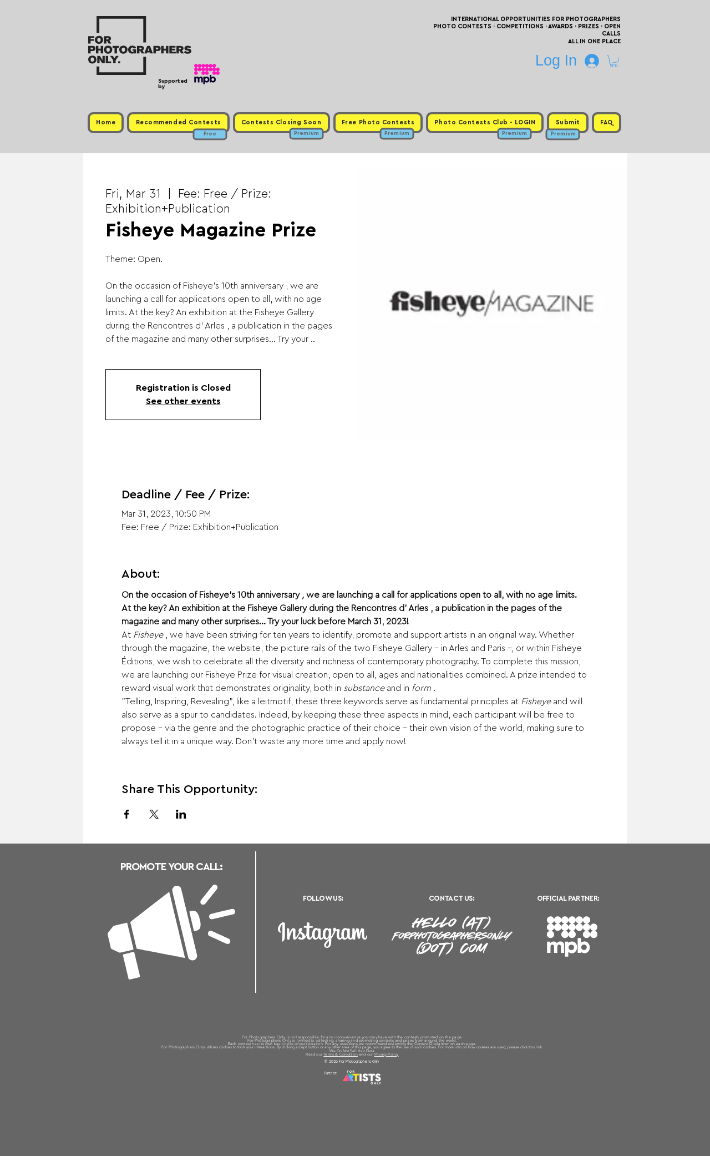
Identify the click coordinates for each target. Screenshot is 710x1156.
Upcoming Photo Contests (293, 1086)
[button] (614, 61)
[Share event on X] (154, 814)
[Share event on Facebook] (126, 814)
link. (539, 1046)
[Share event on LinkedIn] (181, 814)
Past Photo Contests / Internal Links (392, 1086)
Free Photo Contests (338, 1086)
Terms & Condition (340, 1054)
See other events (183, 401)
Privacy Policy (386, 1054)
